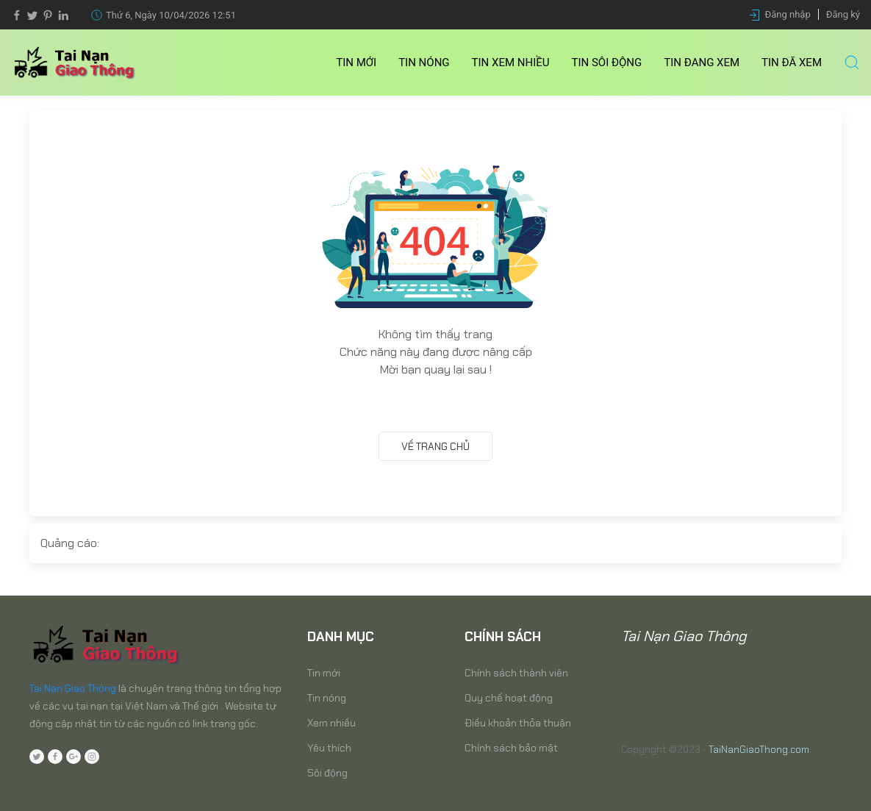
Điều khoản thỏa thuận (518, 722)
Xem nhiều (331, 722)
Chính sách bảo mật (511, 747)
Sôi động (327, 772)
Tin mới (356, 62)
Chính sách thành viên (516, 672)
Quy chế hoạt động (509, 697)
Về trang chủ (435, 446)
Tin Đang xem (701, 62)
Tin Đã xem (791, 62)
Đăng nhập (788, 14)
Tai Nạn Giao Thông (72, 688)
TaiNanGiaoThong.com (759, 749)
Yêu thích (329, 747)
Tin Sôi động (607, 62)
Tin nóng (423, 62)
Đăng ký (843, 14)
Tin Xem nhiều (511, 62)
